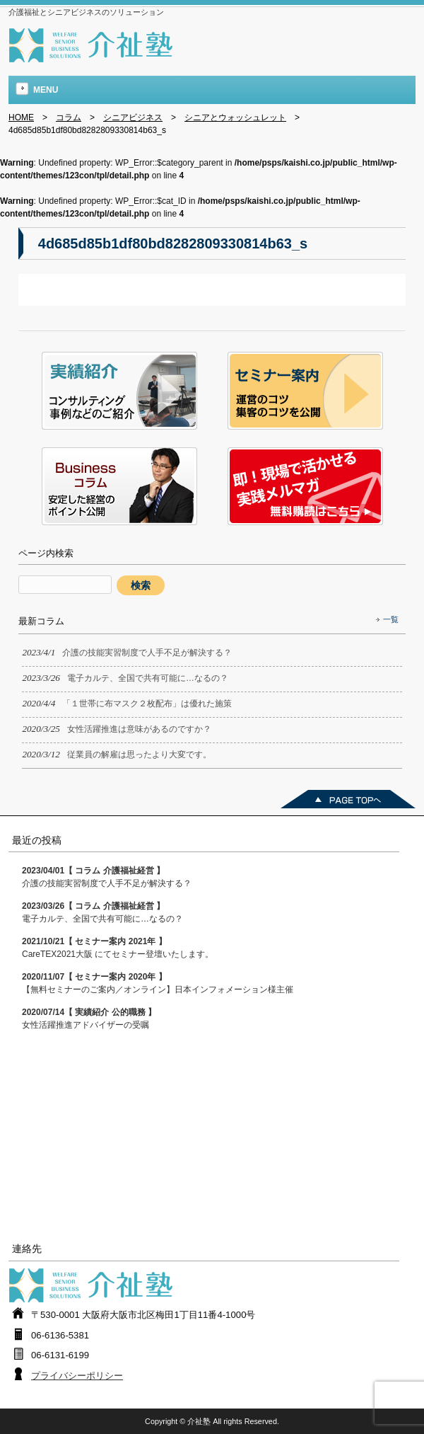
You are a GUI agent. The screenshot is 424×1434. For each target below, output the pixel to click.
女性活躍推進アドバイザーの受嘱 (89, 1018)
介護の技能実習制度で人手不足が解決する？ (107, 877)
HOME (21, 117)
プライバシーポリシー (77, 1375)
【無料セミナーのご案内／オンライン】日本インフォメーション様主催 (157, 983)
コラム (68, 117)
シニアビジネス (133, 117)
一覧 (391, 619)
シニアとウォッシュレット (235, 117)
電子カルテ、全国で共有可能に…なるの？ (102, 912)
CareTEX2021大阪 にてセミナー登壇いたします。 (117, 947)
